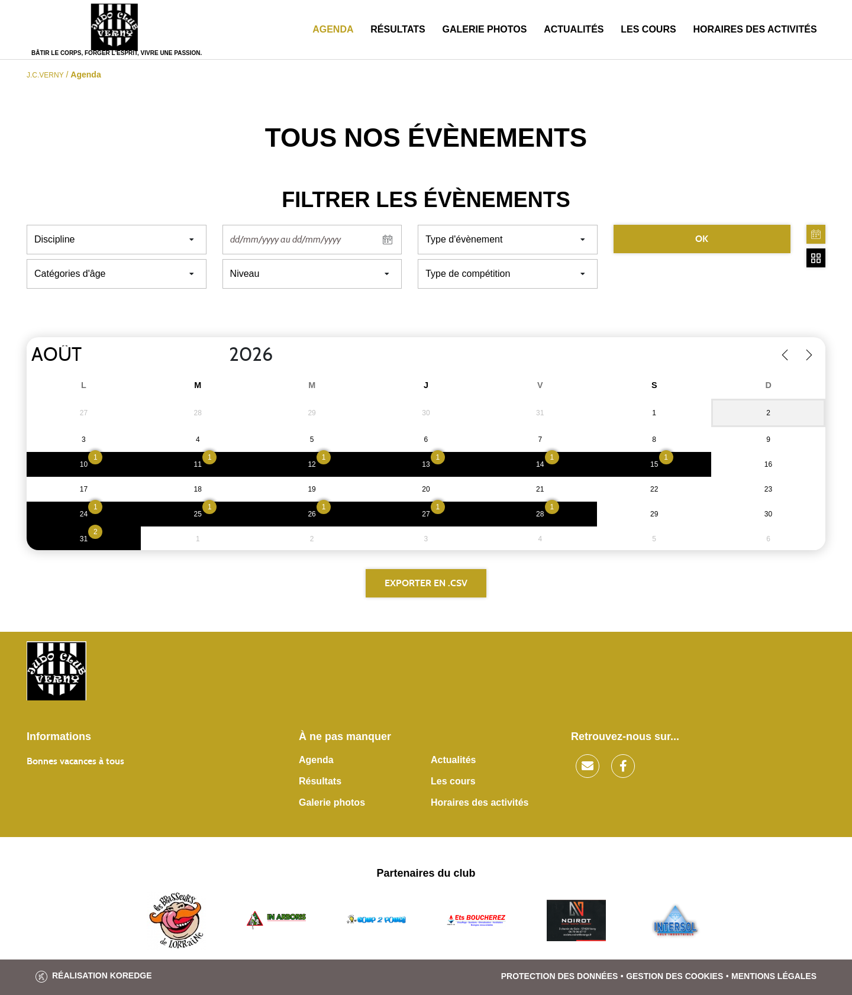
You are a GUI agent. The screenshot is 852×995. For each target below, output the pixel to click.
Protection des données (559, 976)
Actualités (574, 29)
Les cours (648, 29)
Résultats (397, 29)
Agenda (332, 29)
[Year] (219, 354)
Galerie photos (485, 29)
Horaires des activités (754, 29)
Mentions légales (773, 976)
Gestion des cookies (674, 976)
